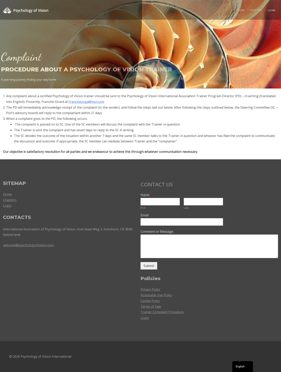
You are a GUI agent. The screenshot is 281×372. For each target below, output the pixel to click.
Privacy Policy (150, 289)
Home (241, 10)
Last (186, 208)
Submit (149, 266)
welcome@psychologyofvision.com (28, 245)
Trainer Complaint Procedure (162, 312)
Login (271, 10)
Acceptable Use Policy (156, 295)
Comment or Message (156, 232)
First (142, 208)
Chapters (256, 10)
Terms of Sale (150, 306)
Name (146, 195)
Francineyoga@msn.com (86, 102)
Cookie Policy (150, 301)
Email (145, 215)
